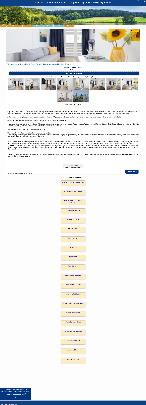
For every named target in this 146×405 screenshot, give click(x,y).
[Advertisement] (73, 384)
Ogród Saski (73, 257)
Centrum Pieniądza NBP (73, 340)
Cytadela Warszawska (73, 210)
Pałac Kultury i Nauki (73, 238)
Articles (69, 26)
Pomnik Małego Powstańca (73, 275)
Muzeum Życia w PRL (73, 359)
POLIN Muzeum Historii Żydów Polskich (73, 192)
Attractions (59, 26)
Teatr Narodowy (73, 266)
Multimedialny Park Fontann (73, 294)
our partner (26, 156)
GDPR (23, 394)
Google (4, 391)
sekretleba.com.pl (140, 1)
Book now (131, 172)
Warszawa (134, 31)
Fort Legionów (73, 247)
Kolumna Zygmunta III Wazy (73, 322)
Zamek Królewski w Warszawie (73, 331)
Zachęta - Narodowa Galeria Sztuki (73, 303)
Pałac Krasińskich (73, 229)
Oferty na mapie (17, 26)
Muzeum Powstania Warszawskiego (73, 182)
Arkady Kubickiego (72, 350)
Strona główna (6, 26)
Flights (38, 26)
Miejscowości (27, 26)
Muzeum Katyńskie (73, 219)
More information (74, 73)
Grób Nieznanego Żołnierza (73, 285)
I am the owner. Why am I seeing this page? (73, 166)
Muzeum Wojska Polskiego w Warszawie (73, 201)
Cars (48, 26)
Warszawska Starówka (73, 312)
